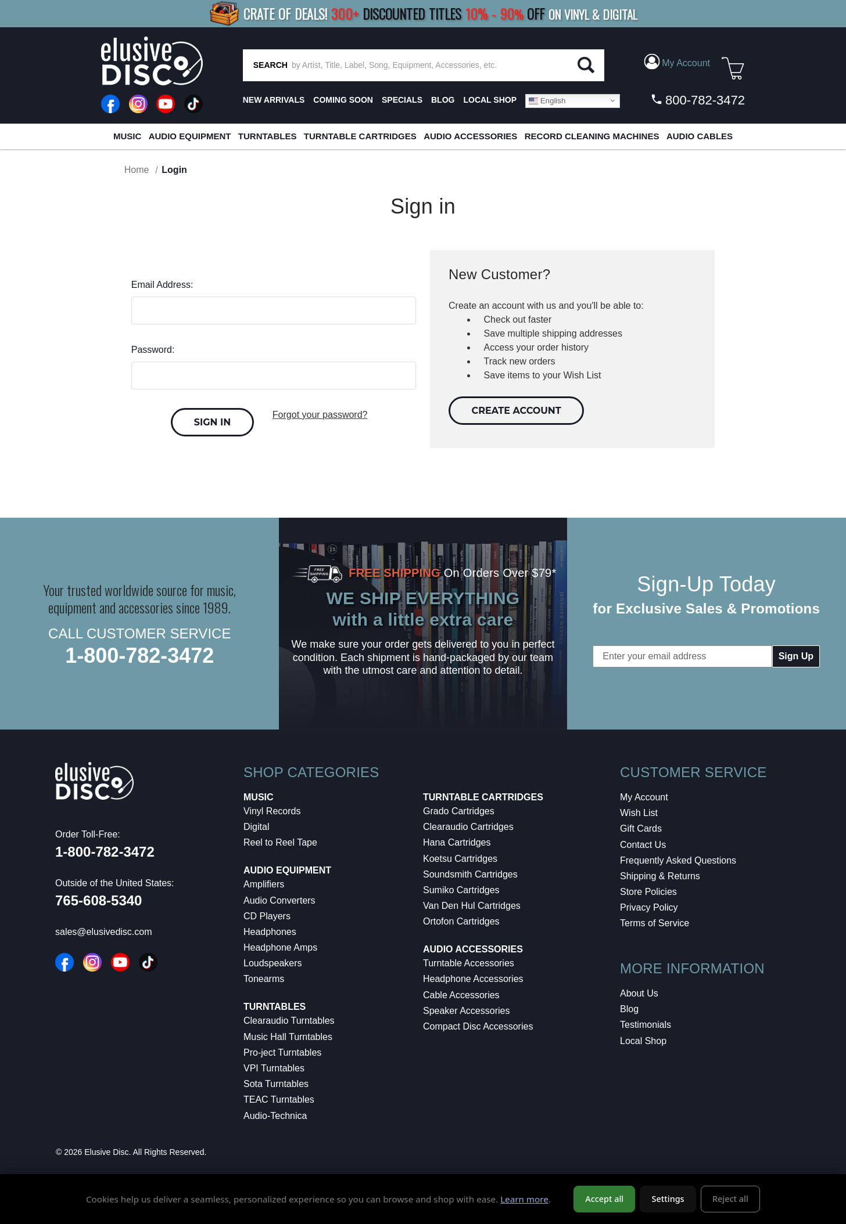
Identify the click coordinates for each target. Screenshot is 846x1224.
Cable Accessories (461, 995)
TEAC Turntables (278, 1099)
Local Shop (643, 1041)
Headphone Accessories (473, 979)
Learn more (524, 1201)
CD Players (267, 916)
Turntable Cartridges (360, 136)
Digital (256, 827)
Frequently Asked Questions (678, 860)
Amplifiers (263, 884)
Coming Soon (343, 99)
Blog (629, 1009)
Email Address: (162, 285)
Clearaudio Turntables (289, 1021)
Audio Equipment (190, 136)
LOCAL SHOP (490, 99)
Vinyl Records (271, 811)
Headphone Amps (280, 947)
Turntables (267, 136)
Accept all (604, 1201)
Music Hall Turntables (287, 1037)
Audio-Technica (275, 1116)
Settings (668, 1201)
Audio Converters (279, 900)
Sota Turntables (276, 1084)
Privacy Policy (649, 907)
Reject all (730, 1201)
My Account (644, 797)
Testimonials (645, 1025)
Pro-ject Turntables (282, 1052)
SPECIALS (402, 99)
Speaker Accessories (466, 1011)
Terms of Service (654, 923)
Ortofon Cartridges (461, 921)
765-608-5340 (98, 900)
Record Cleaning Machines (592, 136)
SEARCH (270, 65)
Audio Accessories (470, 136)
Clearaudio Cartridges (468, 827)
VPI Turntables (273, 1068)
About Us (639, 993)
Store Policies (648, 892)
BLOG (442, 99)
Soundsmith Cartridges (470, 874)
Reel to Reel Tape (280, 842)
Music (127, 136)
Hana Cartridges (457, 842)
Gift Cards (641, 828)
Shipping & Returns (660, 876)
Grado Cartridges (458, 811)
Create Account (516, 410)
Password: (153, 350)
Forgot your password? (320, 415)
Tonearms (263, 979)
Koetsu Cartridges (460, 859)
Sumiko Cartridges (461, 890)
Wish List (639, 813)
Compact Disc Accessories (478, 1026)
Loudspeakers (272, 963)
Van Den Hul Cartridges (472, 906)
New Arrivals (274, 99)
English (547, 100)
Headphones (269, 932)
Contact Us (643, 845)
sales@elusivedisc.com (103, 932)
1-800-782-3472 (139, 655)
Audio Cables (699, 136)
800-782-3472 (697, 99)
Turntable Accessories (468, 963)
